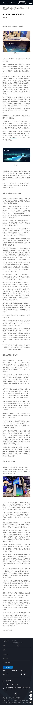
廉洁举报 (17, 698)
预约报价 (7, 667)
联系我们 (23, 2)
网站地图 (5, 698)
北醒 (4, 670)
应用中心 (23, 670)
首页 (4, 8)
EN (14, 2)
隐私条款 (11, 698)
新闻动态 (22, 8)
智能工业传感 (9, 8)
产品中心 (14, 670)
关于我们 (16, 8)
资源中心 (5, 674)
